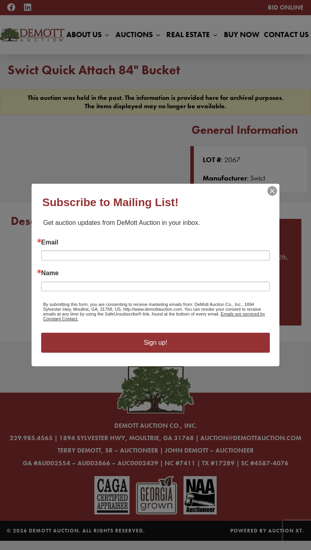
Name (50, 273)
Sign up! (155, 342)
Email (49, 242)
